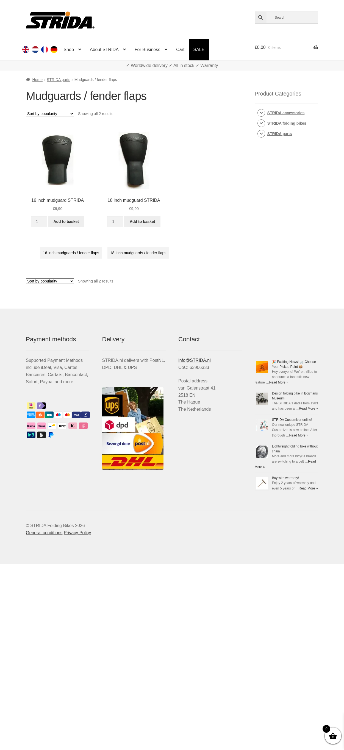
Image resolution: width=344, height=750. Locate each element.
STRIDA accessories (286, 113)
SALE (198, 49)
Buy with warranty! (285, 478)
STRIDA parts (58, 79)
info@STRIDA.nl (194, 360)
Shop (69, 49)
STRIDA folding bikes (286, 123)
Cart (180, 49)
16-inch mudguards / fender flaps (71, 253)
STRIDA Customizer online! (292, 420)
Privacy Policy (77, 532)
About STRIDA (104, 49)
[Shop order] (50, 113)
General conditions (44, 532)
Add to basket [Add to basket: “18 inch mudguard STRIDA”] (142, 221)
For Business (147, 49)
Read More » (278, 382)
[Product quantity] (39, 221)
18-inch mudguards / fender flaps (138, 253)
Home (37, 79)
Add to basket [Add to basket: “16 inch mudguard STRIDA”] (66, 221)
